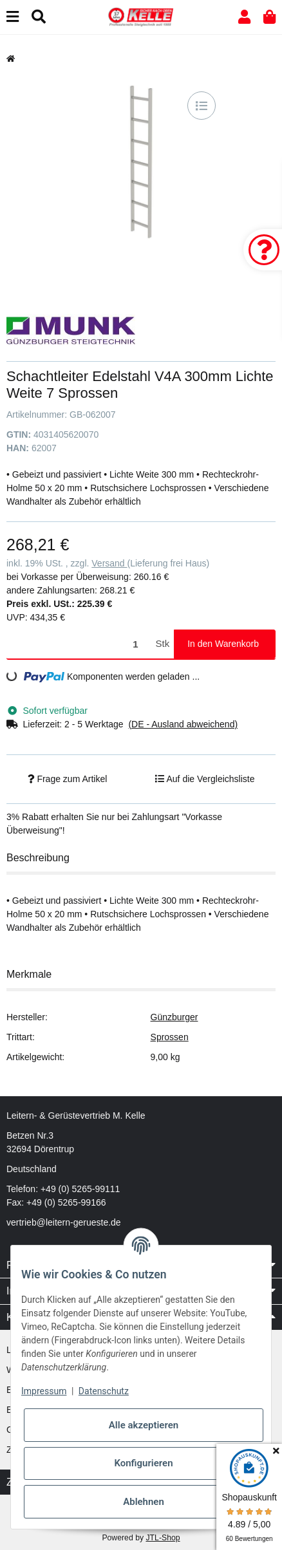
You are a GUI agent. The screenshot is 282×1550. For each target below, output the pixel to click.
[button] (244, 17)
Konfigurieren (143, 1463)
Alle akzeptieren (143, 1425)
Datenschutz (104, 1391)
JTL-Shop (163, 1537)
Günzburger (174, 1017)
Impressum (43, 1391)
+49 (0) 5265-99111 (80, 1189)
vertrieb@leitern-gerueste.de (63, 1222)
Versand (109, 563)
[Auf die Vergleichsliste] (201, 105)
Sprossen (170, 1037)
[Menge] (78, 644)
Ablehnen (143, 1502)
